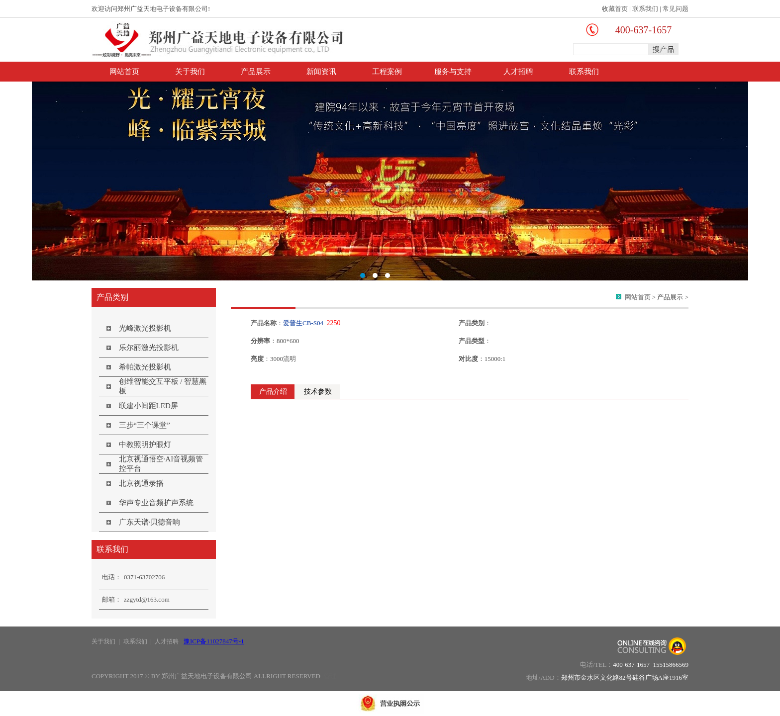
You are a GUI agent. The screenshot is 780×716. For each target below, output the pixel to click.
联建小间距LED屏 (148, 406)
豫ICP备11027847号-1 (214, 641)
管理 (330, 676)
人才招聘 (518, 72)
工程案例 (387, 72)
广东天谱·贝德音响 (150, 522)
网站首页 (124, 72)
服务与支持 (453, 72)
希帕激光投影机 (145, 367)
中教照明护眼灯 (145, 444)
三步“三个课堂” (144, 425)
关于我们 (190, 72)
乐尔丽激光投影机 (149, 348)
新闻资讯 (321, 72)
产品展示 (256, 72)
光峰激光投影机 (145, 328)
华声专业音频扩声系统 (156, 503)
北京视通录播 (141, 483)
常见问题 (675, 8)
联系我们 (645, 8)
